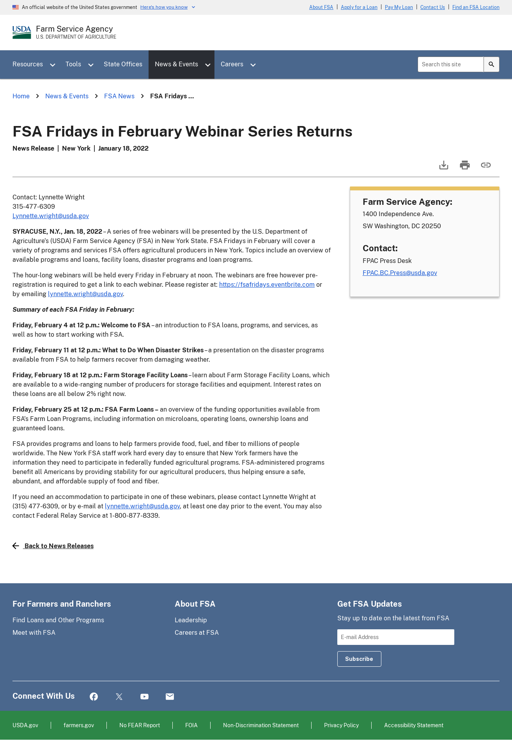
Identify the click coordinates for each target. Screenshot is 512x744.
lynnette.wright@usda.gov (85, 294)
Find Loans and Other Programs (58, 620)
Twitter (119, 697)
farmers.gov (79, 725)
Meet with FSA (33, 632)
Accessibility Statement (413, 725)
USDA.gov (25, 725)
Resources (27, 64)
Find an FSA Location (476, 7)
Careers (232, 64)
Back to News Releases (53, 546)
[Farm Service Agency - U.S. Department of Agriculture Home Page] (76, 32)
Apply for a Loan (359, 7)
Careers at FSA (197, 632)
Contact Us (432, 7)
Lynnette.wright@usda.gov (50, 216)
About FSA (321, 7)
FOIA (191, 725)
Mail (170, 697)
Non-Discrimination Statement (261, 725)
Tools (73, 64)
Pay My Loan (399, 7)
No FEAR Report (139, 725)
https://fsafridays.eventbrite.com (267, 284)
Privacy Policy (341, 725)
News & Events (176, 64)
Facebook (94, 697)
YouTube (144, 697)
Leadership (191, 620)
